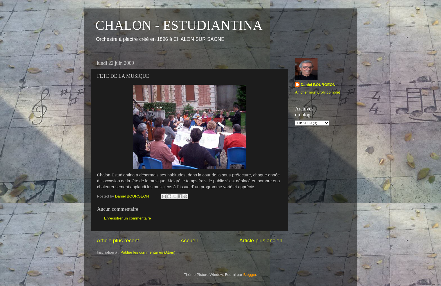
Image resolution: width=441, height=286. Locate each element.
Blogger (249, 274)
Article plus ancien (260, 240)
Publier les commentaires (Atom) (148, 252)
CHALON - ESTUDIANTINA (179, 25)
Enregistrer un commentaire (127, 218)
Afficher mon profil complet (317, 92)
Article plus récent (118, 240)
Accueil (189, 240)
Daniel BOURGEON (318, 85)
